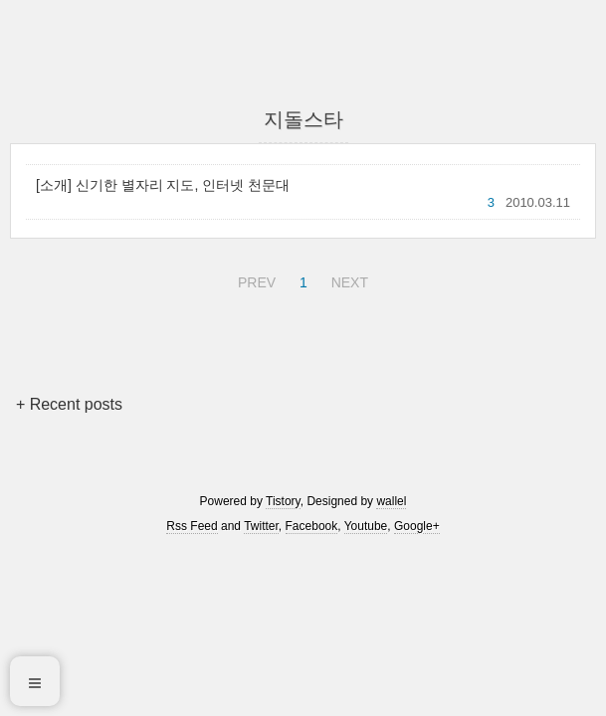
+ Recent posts (69, 404)
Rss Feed (191, 526)
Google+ (417, 526)
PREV (254, 279)
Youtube (366, 526)
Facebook (312, 526)
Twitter (261, 526)
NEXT (347, 279)
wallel (391, 501)
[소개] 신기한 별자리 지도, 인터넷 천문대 (163, 185)
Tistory (283, 501)
